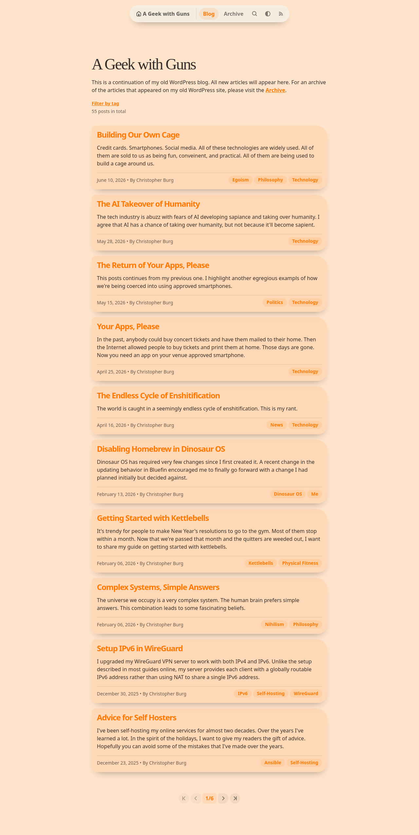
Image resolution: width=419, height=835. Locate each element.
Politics (274, 302)
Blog (209, 13)
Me (314, 494)
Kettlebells (260, 563)
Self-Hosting (271, 693)
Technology (305, 180)
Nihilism (274, 624)
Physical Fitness (300, 563)
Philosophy (270, 180)
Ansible (272, 762)
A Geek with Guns (163, 13)
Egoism (240, 180)
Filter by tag (105, 103)
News (276, 425)
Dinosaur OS (288, 494)
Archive (234, 13)
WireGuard (306, 693)
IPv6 (242, 693)
